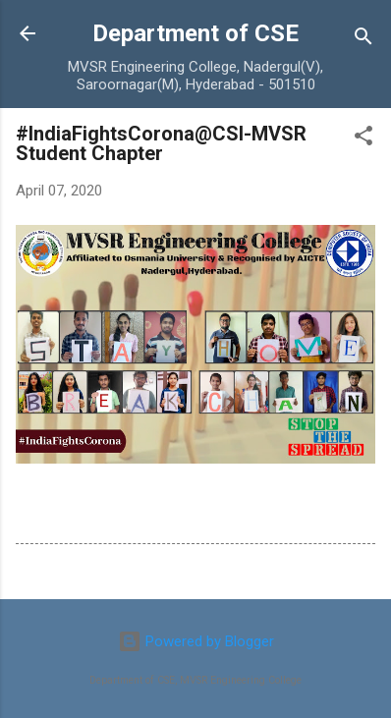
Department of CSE (195, 33)
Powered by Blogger (196, 641)
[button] (363, 139)
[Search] (363, 40)
